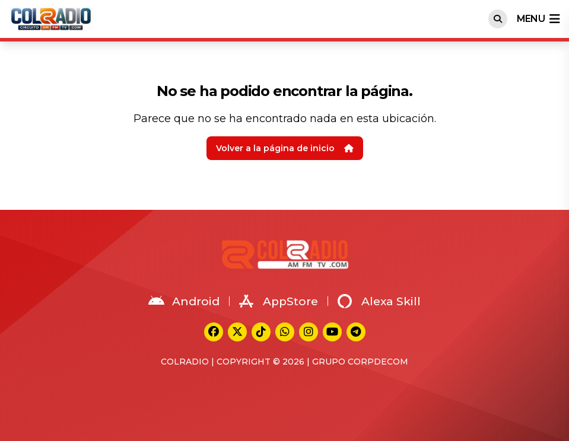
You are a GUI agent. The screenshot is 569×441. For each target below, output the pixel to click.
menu (538, 19)
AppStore (278, 301)
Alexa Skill (379, 301)
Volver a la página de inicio (285, 148)
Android (184, 301)
